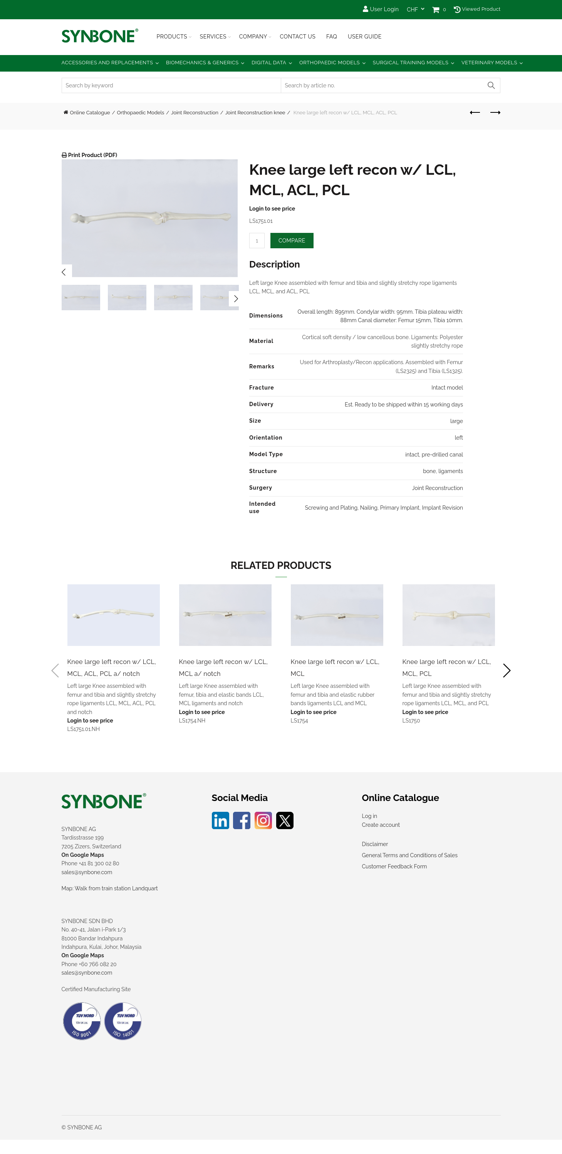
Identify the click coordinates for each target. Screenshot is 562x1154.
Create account (381, 839)
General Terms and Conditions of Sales (410, 870)
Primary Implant (399, 508)
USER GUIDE (365, 36)
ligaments (450, 471)
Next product (494, 112)
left (459, 438)
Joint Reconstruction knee (255, 112)
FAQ (331, 36)
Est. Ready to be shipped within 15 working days (404, 404)
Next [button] (236, 298)
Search (491, 85)
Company (253, 36)
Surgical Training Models (411, 62)
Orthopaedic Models (329, 62)
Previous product (475, 112)
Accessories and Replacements (107, 62)
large (456, 421)
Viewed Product (477, 9)
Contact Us (297, 36)
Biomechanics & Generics (202, 62)
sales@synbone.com (87, 886)
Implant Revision (442, 508)
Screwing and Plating (331, 508)
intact (412, 455)
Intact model (447, 388)
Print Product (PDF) (92, 155)
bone (429, 471)
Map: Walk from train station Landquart (110, 903)
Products (172, 36)
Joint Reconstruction (194, 112)
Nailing (368, 508)
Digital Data (269, 62)
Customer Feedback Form (394, 881)
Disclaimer (375, 859)
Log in (369, 831)
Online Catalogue (90, 112)
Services (213, 36)
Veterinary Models (489, 62)
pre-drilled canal (442, 455)
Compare (291, 240)
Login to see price (272, 209)
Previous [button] (64, 272)
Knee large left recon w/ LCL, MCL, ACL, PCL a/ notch (109, 674)
